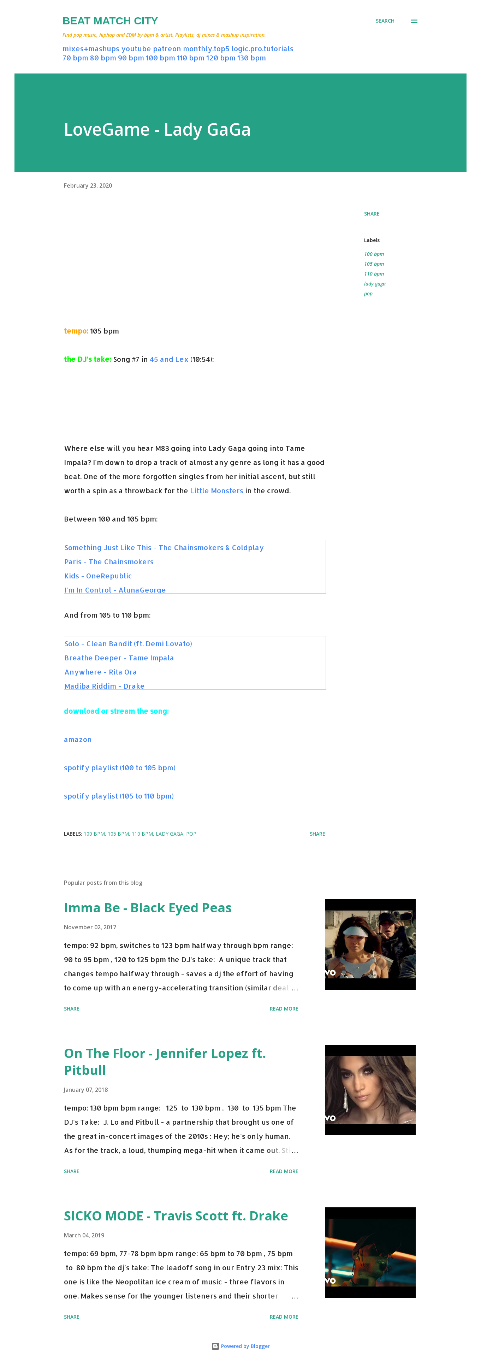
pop (368, 293)
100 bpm (160, 57)
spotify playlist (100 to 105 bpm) (120, 767)
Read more (284, 1008)
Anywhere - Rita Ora (100, 671)
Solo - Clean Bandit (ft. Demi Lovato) (128, 643)
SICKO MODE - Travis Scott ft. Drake (176, 1215)
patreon (167, 48)
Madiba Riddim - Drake (104, 685)
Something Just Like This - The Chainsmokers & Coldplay (164, 547)
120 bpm (221, 57)
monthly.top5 (206, 48)
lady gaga (375, 283)
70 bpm (75, 57)
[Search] (385, 21)
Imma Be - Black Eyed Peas (148, 907)
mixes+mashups (91, 48)
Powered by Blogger (240, 1346)
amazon (78, 739)
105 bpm (374, 263)
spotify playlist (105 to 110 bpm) (119, 795)
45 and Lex (169, 359)
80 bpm (103, 57)
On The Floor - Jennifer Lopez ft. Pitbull (165, 1061)
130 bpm (251, 57)
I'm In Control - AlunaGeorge (115, 589)
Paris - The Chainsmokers (109, 561)
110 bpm (190, 57)
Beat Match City (110, 21)
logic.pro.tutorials (262, 48)
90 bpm (131, 57)
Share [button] (372, 213)
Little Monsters (216, 490)
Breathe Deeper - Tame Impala (119, 657)
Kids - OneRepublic (98, 575)
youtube (136, 48)
